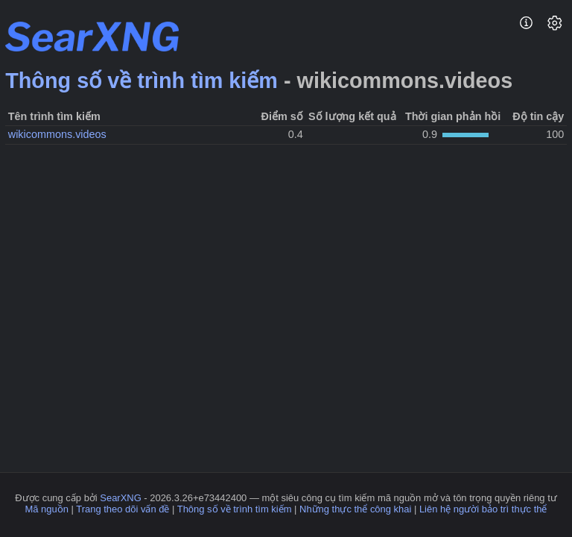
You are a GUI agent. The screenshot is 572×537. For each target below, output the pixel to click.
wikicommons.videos (57, 134)
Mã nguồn (47, 509)
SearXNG (120, 497)
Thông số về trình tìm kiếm (141, 80)
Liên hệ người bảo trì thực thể (483, 509)
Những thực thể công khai (355, 509)
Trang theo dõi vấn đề (122, 509)
